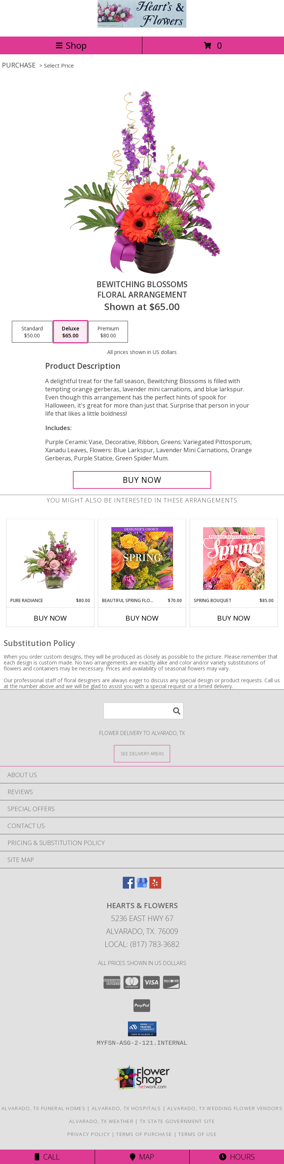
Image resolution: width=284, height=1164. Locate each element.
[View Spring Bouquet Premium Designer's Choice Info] (234, 558)
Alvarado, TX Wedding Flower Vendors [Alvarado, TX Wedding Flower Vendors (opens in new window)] (225, 1108)
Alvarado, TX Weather (101, 1121)
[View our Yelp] (155, 886)
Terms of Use (197, 1134)
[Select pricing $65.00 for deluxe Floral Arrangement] (70, 332)
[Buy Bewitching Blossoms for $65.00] (142, 480)
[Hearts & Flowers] (142, 25)
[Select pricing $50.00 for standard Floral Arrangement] (32, 332)
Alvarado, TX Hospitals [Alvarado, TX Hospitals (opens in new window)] (126, 1108)
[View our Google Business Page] (142, 886)
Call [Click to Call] (47, 1157)
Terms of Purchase (144, 1134)
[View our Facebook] (129, 886)
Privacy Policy (88, 1134)
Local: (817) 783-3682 (142, 944)
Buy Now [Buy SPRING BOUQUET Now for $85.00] (233, 618)
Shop (71, 45)
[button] (142, 1028)
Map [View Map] (142, 1157)
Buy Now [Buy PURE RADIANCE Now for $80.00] (50, 618)
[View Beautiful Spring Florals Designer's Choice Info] (142, 558)
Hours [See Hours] (237, 1157)
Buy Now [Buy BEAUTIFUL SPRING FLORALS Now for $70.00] (142, 618)
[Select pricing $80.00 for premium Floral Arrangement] (108, 332)
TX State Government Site (177, 1121)
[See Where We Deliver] (142, 753)
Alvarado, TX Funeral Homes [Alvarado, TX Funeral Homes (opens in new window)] (43, 1108)
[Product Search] (143, 711)
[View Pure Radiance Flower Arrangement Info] (50, 558)
